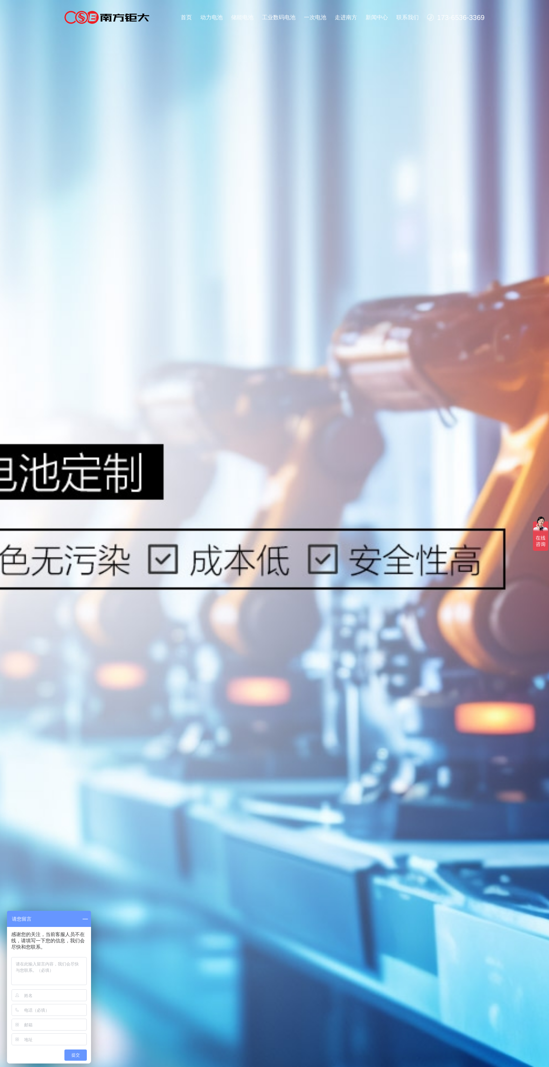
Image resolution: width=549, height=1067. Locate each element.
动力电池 (211, 17)
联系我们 (407, 17)
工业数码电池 (279, 17)
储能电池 (242, 17)
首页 (186, 17)
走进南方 (346, 17)
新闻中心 (377, 17)
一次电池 (315, 17)
